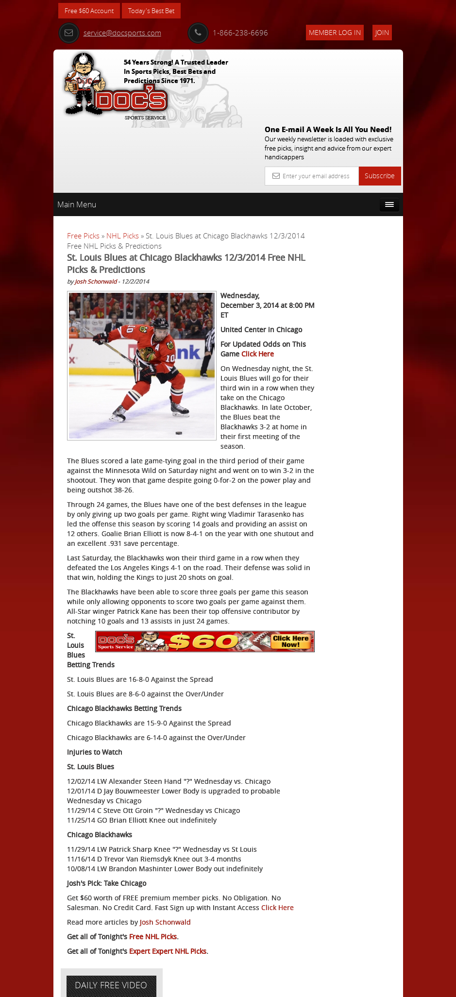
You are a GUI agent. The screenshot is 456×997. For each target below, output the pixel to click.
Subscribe (380, 104)
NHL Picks (122, 164)
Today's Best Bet (158, 11)
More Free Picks (359, 207)
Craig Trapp (358, 296)
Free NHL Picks (153, 936)
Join (382, 32)
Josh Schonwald (96, 210)
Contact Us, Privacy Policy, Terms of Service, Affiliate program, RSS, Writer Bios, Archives (286, 985)
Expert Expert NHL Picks (167, 951)
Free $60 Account (91, 11)
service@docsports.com (109, 32)
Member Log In (335, 32)
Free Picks (83, 164)
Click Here (107, 907)
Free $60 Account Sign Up (352, 381)
